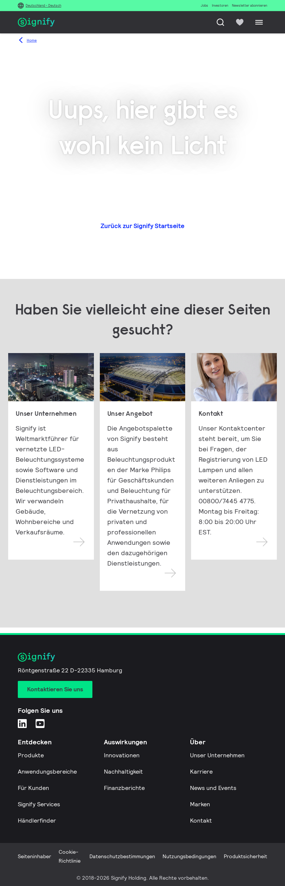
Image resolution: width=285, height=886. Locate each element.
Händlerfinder (37, 820)
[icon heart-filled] (240, 22)
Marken (200, 804)
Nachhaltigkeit (123, 771)
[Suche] (220, 22)
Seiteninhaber (34, 856)
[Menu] (259, 22)
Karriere (201, 771)
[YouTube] (40, 723)
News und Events (213, 788)
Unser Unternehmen (217, 755)
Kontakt (201, 820)
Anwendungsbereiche (47, 771)
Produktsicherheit (245, 856)
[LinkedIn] (22, 723)
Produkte (31, 755)
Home (32, 40)
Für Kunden (33, 788)
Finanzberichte (124, 788)
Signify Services (39, 804)
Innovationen (122, 755)
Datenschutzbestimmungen (122, 856)
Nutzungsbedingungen (189, 856)
